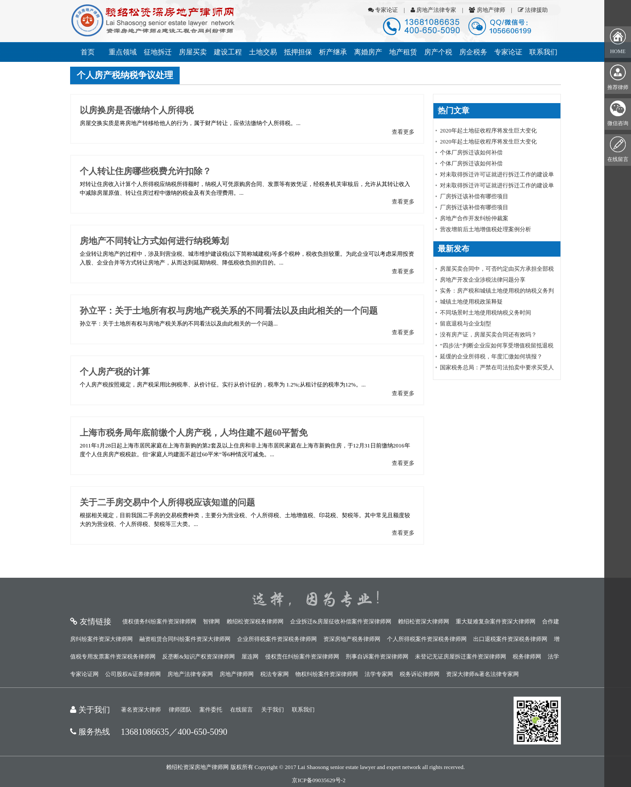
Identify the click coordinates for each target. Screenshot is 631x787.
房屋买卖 (193, 52)
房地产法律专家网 (190, 674)
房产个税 (438, 52)
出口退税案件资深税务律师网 (510, 639)
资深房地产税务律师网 (351, 639)
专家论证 (383, 10)
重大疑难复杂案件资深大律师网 (495, 621)
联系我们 (543, 52)
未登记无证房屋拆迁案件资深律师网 (460, 656)
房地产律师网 (237, 674)
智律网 (211, 621)
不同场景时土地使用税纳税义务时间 (485, 312)
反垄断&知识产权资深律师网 (198, 656)
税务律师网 (527, 656)
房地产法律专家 (433, 10)
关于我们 (272, 709)
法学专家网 (379, 674)
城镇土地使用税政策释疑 (471, 301)
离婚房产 (368, 52)
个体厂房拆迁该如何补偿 (471, 152)
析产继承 (333, 52)
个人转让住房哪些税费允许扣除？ (145, 171)
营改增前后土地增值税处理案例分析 (485, 229)
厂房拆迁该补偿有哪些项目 (474, 196)
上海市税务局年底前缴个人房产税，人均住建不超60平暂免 (194, 432)
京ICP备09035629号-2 (318, 780)
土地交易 (263, 52)
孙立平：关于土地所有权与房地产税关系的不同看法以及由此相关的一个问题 (229, 310)
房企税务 (473, 52)
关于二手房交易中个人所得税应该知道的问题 (167, 502)
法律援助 (533, 10)
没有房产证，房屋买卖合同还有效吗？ (488, 334)
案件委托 (210, 709)
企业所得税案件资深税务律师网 (277, 639)
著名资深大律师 (141, 709)
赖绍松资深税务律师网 (255, 621)
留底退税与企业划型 (465, 323)
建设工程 (228, 52)
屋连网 (250, 656)
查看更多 (403, 132)
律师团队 (180, 709)
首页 (88, 52)
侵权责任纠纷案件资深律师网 (302, 656)
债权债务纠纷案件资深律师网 (159, 621)
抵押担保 (298, 52)
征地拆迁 (158, 52)
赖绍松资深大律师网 (423, 621)
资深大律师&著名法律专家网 (482, 674)
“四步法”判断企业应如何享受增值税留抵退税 (496, 345)
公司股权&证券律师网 (133, 674)
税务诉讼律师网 (420, 674)
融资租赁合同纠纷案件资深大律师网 (184, 639)
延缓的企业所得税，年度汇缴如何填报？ (491, 356)
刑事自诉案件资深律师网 (377, 656)
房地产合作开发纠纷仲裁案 (474, 218)
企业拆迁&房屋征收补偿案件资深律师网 (340, 621)
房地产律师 (487, 10)
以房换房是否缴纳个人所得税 (137, 110)
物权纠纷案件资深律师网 (326, 674)
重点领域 (123, 52)
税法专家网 (274, 674)
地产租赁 (403, 52)
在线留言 (241, 709)
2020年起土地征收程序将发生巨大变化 (488, 130)
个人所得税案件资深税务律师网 (427, 639)
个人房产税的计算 (115, 371)
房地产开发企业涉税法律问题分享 (482, 279)
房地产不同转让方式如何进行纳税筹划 (154, 241)
